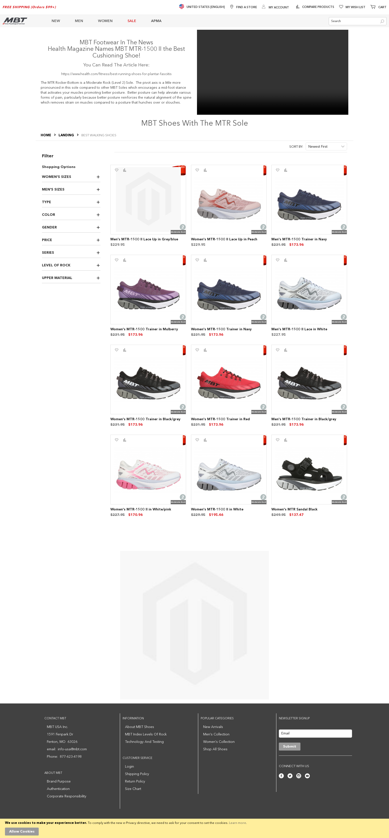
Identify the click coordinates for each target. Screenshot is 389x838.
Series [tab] (48, 252)
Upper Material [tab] (57, 278)
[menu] (176, 21)
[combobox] (358, 21)
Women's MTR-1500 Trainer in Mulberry (144, 329)
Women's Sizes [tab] (56, 177)
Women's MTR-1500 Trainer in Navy (221, 329)
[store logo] (14, 21)
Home (46, 135)
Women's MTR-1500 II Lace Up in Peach (224, 239)
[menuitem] (59, 21)
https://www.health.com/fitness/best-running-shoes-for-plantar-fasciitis (116, 74)
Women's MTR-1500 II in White (217, 509)
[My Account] (275, 7)
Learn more (237, 823)
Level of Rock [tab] (56, 265)
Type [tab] (46, 202)
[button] (116, 170)
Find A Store (246, 7)
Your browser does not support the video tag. (272, 72)
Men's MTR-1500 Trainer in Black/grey (303, 419)
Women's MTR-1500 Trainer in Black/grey (145, 419)
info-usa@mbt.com (72, 749)
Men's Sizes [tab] (53, 189)
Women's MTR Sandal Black (294, 509)
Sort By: (296, 146)
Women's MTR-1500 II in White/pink (140, 509)
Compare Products (317, 7)
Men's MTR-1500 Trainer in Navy (299, 239)
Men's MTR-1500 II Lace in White (299, 329)
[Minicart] (378, 7)
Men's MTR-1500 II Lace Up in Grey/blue (144, 239)
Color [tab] (48, 215)
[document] (194, 828)
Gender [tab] (49, 227)
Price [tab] (47, 240)
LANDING (67, 135)
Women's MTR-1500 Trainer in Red (220, 419)
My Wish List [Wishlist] (355, 7)
